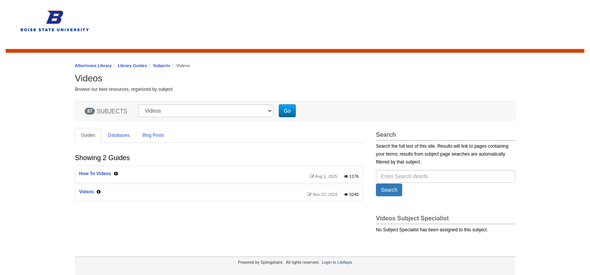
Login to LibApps (337, 262)
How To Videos (95, 173)
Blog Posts (153, 135)
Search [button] (389, 190)
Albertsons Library (93, 65)
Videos (86, 191)
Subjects (161, 65)
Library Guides (132, 65)
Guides (88, 135)
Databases (118, 135)
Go (287, 111)
